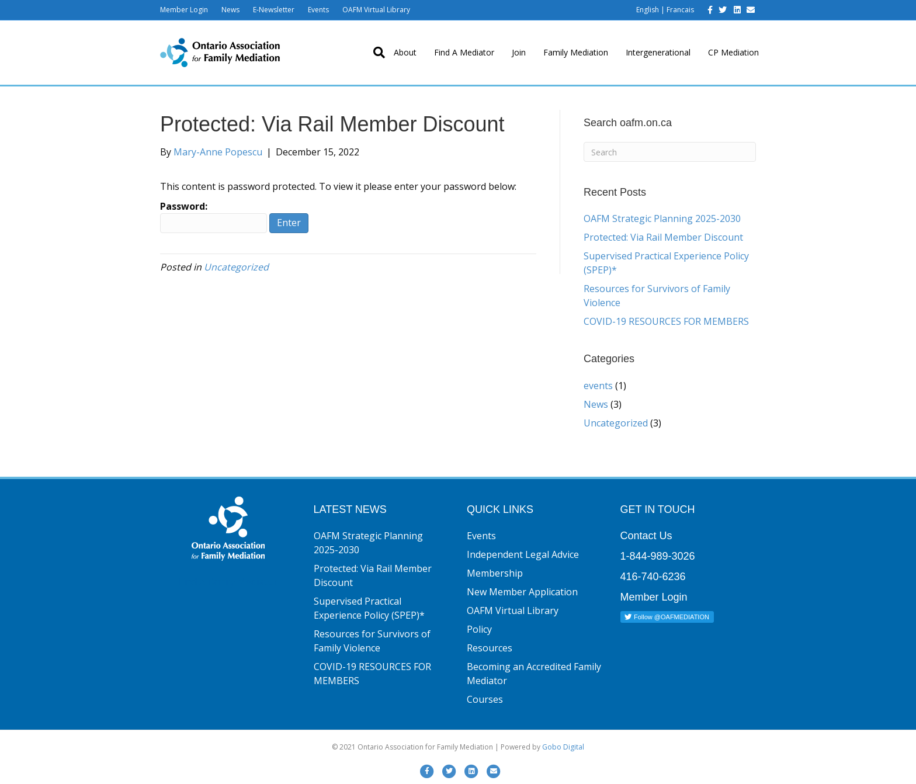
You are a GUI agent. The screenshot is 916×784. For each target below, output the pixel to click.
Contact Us (646, 536)
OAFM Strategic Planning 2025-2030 (662, 218)
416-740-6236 (653, 576)
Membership (495, 573)
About (405, 52)
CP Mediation (733, 52)
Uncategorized (236, 267)
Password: (213, 216)
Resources (489, 647)
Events (318, 10)
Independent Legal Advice (523, 554)
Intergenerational (658, 52)
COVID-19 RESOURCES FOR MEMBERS (666, 321)
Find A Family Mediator (228, 581)
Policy (479, 629)
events (598, 385)
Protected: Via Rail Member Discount (663, 237)
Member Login (184, 10)
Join (519, 52)
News (230, 10)
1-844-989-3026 (657, 556)
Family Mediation (575, 52)
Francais (680, 10)
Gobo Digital (563, 747)
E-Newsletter (273, 10)
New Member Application (522, 591)
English (647, 10)
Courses (485, 699)
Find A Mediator (464, 52)
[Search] (375, 52)
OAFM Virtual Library (376, 10)
